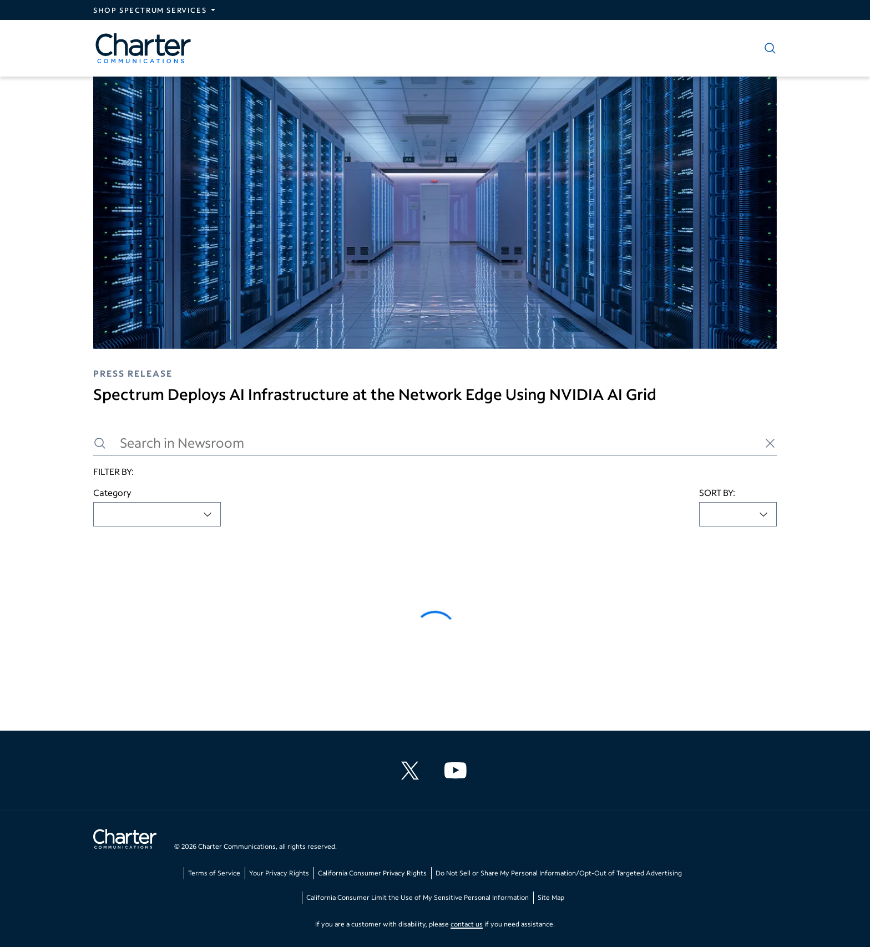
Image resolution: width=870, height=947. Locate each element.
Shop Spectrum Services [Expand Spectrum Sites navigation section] (149, 10)
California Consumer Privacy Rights (372, 873)
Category (112, 492)
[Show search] (768, 48)
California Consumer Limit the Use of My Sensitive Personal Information (417, 897)
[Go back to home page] (124, 840)
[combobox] (157, 514)
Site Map (551, 897)
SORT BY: (717, 492)
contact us (467, 924)
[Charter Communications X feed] (412, 770)
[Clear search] (770, 443)
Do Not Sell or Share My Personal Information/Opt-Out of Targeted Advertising (559, 873)
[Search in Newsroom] (435, 443)
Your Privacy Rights (279, 873)
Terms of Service (214, 873)
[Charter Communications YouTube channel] (457, 770)
